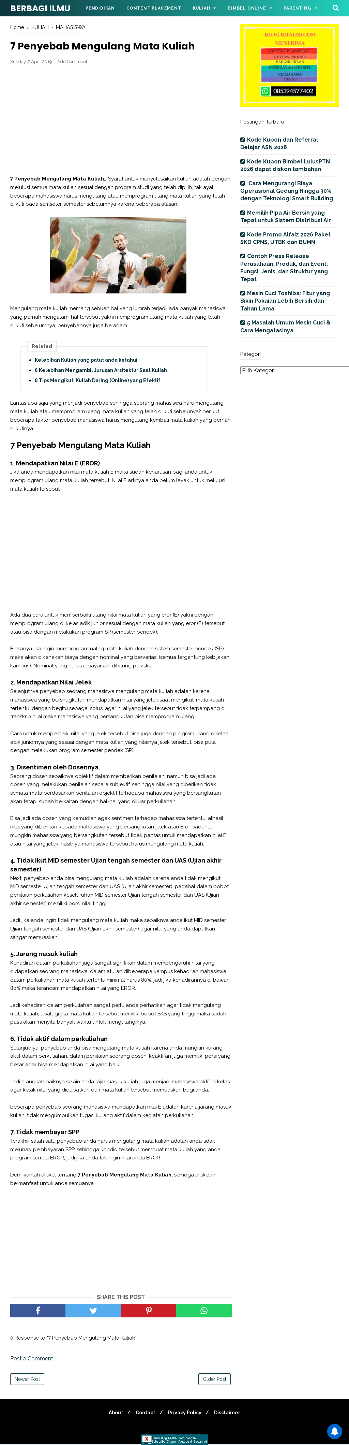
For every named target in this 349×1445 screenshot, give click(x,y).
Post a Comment (31, 1359)
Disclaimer (230, 1413)
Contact (144, 1413)
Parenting (297, 8)
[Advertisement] (121, 121)
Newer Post (27, 1380)
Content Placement (153, 8)
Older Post (214, 1380)
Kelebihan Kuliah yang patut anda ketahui (86, 360)
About (113, 1413)
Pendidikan (100, 8)
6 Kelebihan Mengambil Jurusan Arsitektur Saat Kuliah (101, 371)
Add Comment (72, 62)
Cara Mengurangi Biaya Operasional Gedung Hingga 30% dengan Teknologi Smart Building (286, 191)
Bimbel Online (247, 8)
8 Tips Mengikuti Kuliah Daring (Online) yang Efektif (98, 381)
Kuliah (201, 8)
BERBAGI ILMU (40, 8)
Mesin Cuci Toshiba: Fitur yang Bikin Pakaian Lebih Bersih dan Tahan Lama (285, 301)
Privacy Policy (185, 1413)
